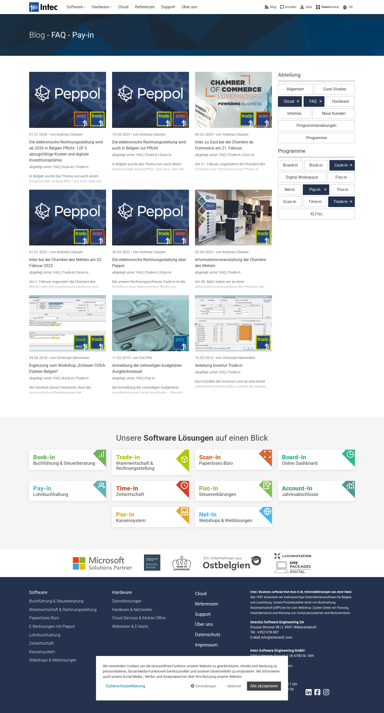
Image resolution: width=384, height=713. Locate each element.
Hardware (340, 101)
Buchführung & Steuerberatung (56, 601)
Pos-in (342, 189)
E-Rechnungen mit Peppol (52, 626)
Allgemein (295, 89)
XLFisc (316, 214)
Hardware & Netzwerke (132, 609)
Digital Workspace (302, 177)
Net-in (289, 189)
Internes (294, 113)
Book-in (68, 378)
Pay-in (150, 378)
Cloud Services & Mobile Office (139, 618)
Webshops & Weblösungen (52, 660)
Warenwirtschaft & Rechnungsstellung (63, 609)
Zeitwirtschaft (41, 643)
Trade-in (82, 167)
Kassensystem (42, 651)
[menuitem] (76, 7)
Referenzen (206, 603)
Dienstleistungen (126, 601)
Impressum (206, 644)
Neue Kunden (334, 113)
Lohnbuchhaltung (44, 635)
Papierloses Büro (44, 618)
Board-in (290, 165)
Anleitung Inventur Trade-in (219, 365)
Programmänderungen (317, 125)
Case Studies (334, 89)
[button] (348, 7)
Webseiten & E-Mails (130, 626)
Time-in (315, 201)
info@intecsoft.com (276, 637)
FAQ (57, 167)
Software (38, 592)
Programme (316, 137)
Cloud (289, 101)
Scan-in (68, 167)
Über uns (204, 624)
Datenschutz (207, 634)
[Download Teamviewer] (327, 7)
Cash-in (341, 165)
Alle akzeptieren (264, 686)
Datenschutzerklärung (125, 686)
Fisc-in (341, 177)
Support (203, 614)
